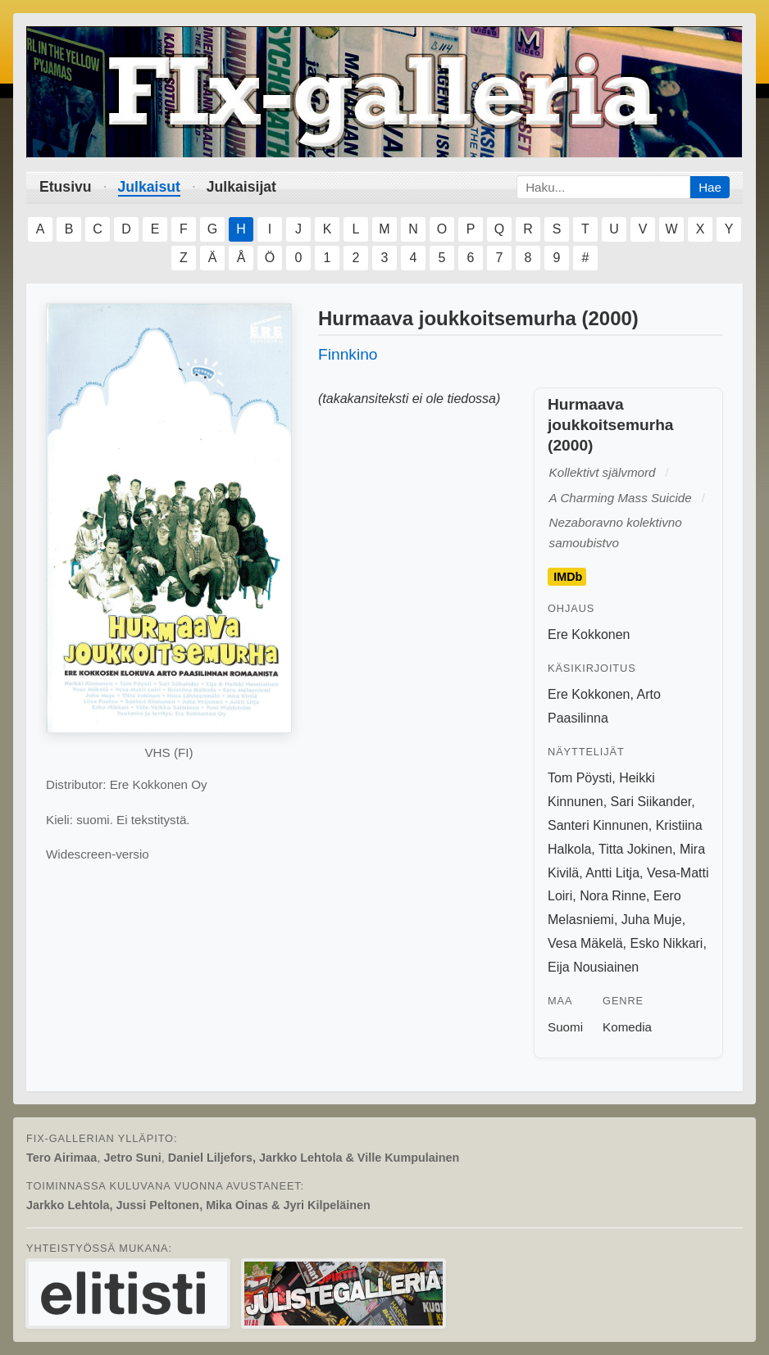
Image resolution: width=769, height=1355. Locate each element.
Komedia (627, 1027)
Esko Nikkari (666, 943)
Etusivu (65, 187)
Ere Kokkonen (589, 634)
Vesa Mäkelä (585, 943)
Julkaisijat (241, 187)
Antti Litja (612, 873)
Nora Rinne (613, 896)
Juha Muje (651, 920)
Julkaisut (149, 187)
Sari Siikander (651, 802)
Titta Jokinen (635, 849)
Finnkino (348, 354)
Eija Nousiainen (593, 967)
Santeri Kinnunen (598, 825)
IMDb (567, 576)
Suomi (565, 1027)
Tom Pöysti (580, 778)
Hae (709, 187)
